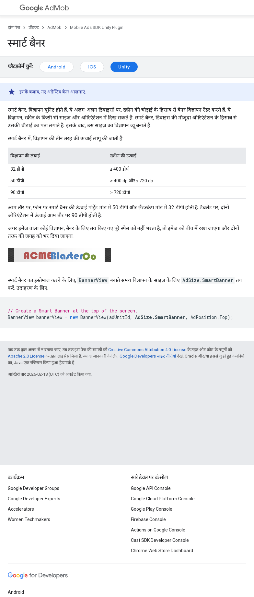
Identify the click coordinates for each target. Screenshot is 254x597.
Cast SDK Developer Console (160, 540)
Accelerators (21, 509)
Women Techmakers (29, 519)
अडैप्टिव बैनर (58, 91)
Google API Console (151, 488)
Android (56, 67)
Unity (124, 67)
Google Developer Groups (33, 488)
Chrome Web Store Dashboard (162, 550)
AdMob (44, 8)
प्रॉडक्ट (34, 27)
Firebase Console (148, 519)
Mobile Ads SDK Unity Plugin (96, 27)
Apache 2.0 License (26, 356)
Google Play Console (151, 509)
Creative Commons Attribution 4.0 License (147, 349)
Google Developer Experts (34, 498)
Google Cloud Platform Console (163, 498)
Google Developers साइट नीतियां (148, 356)
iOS (92, 67)
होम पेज (14, 27)
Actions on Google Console (158, 529)
